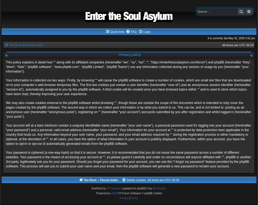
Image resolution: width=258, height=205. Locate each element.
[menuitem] (131, 31)
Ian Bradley (160, 188)
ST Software (114, 188)
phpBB (115, 193)
